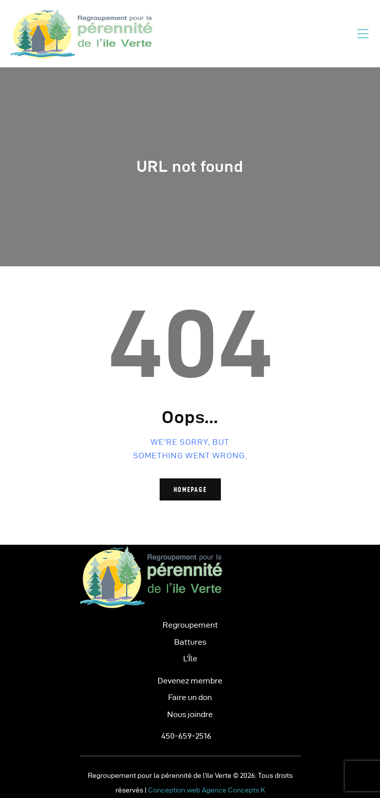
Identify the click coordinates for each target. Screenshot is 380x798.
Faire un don (190, 697)
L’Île (190, 658)
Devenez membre (190, 680)
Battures (190, 642)
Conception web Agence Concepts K (206, 790)
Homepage (190, 489)
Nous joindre (190, 714)
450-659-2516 (186, 736)
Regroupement (190, 625)
